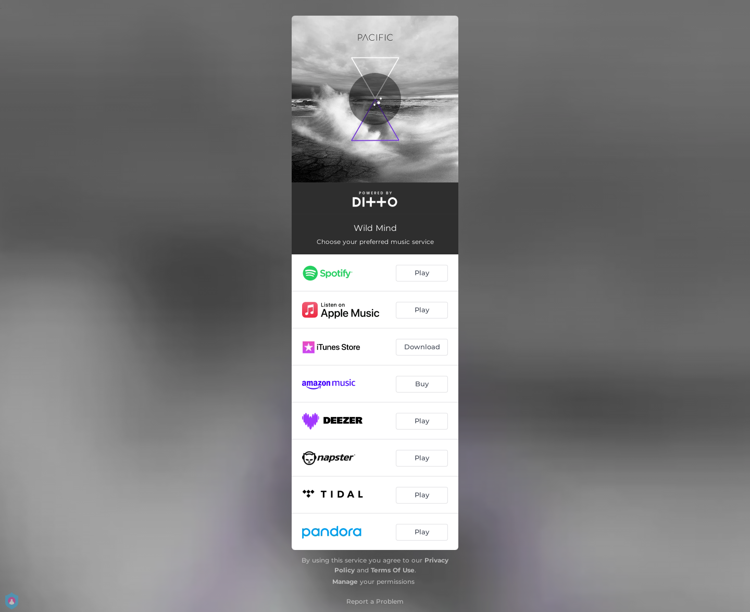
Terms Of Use (393, 570)
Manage (345, 581)
